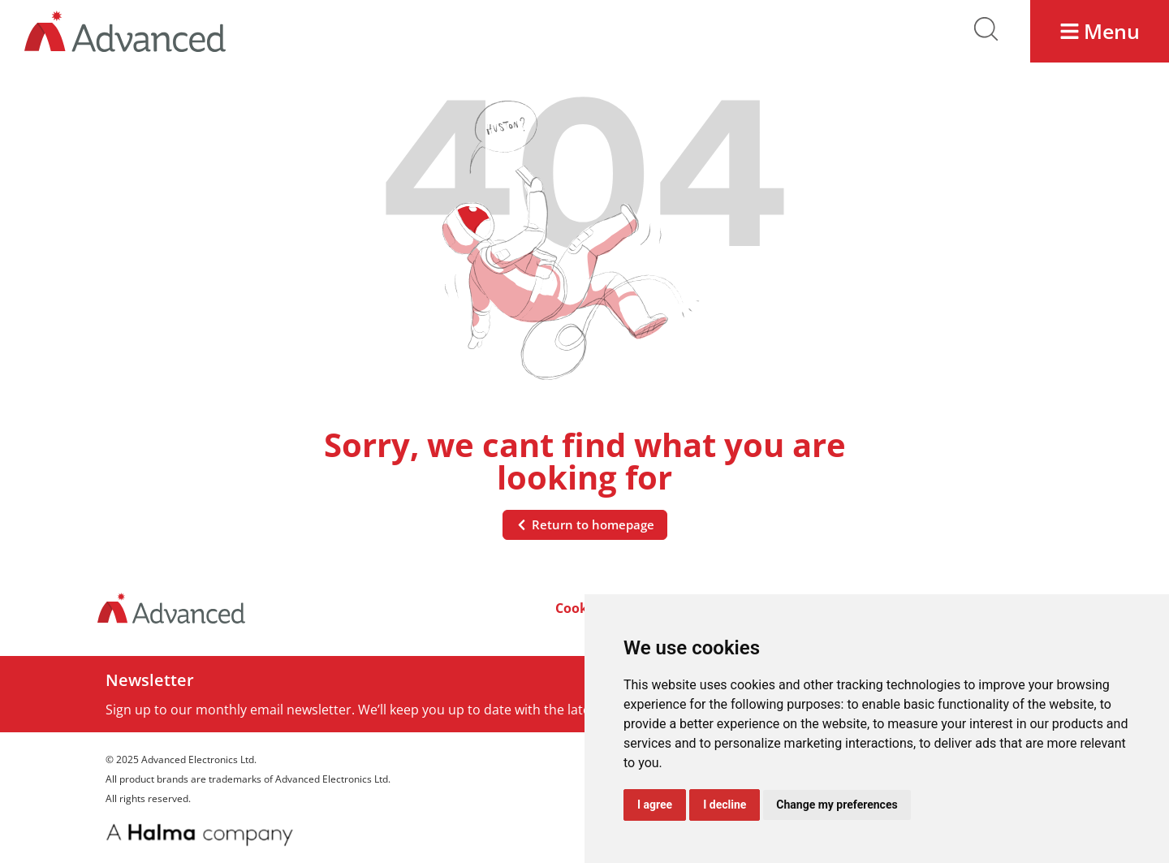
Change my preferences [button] (836, 804)
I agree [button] (654, 804)
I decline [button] (724, 804)
